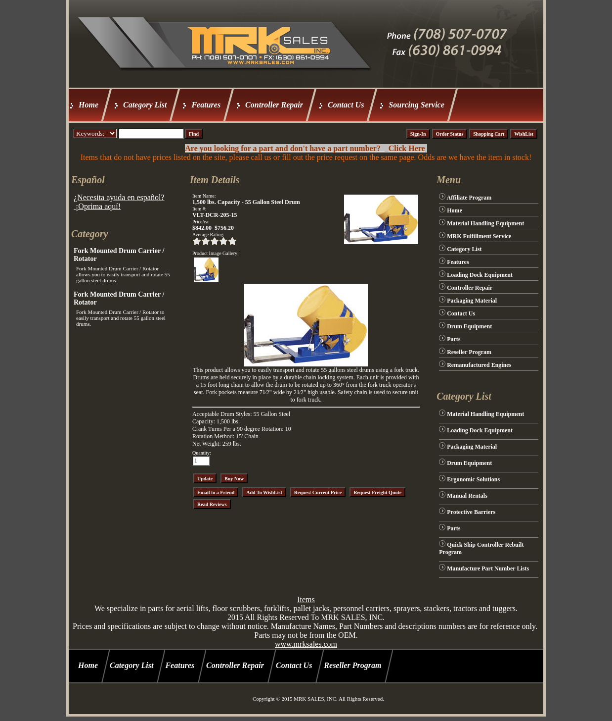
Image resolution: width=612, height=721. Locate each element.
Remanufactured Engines (479, 364)
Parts (453, 339)
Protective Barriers (471, 512)
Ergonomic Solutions (473, 479)
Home (88, 105)
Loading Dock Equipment (480, 274)
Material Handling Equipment (485, 223)
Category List (145, 105)
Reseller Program (469, 352)
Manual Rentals (467, 495)
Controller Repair (274, 105)
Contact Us (346, 105)
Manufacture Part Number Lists (488, 568)
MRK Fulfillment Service (479, 236)
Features (205, 105)
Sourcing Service (416, 105)
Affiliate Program (469, 197)
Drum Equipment (469, 326)
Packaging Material (472, 300)
